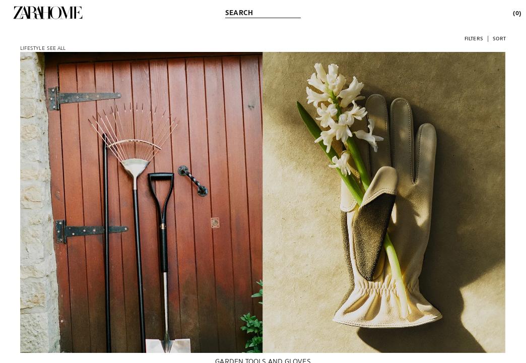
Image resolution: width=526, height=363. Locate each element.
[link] (48, 12)
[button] (474, 38)
